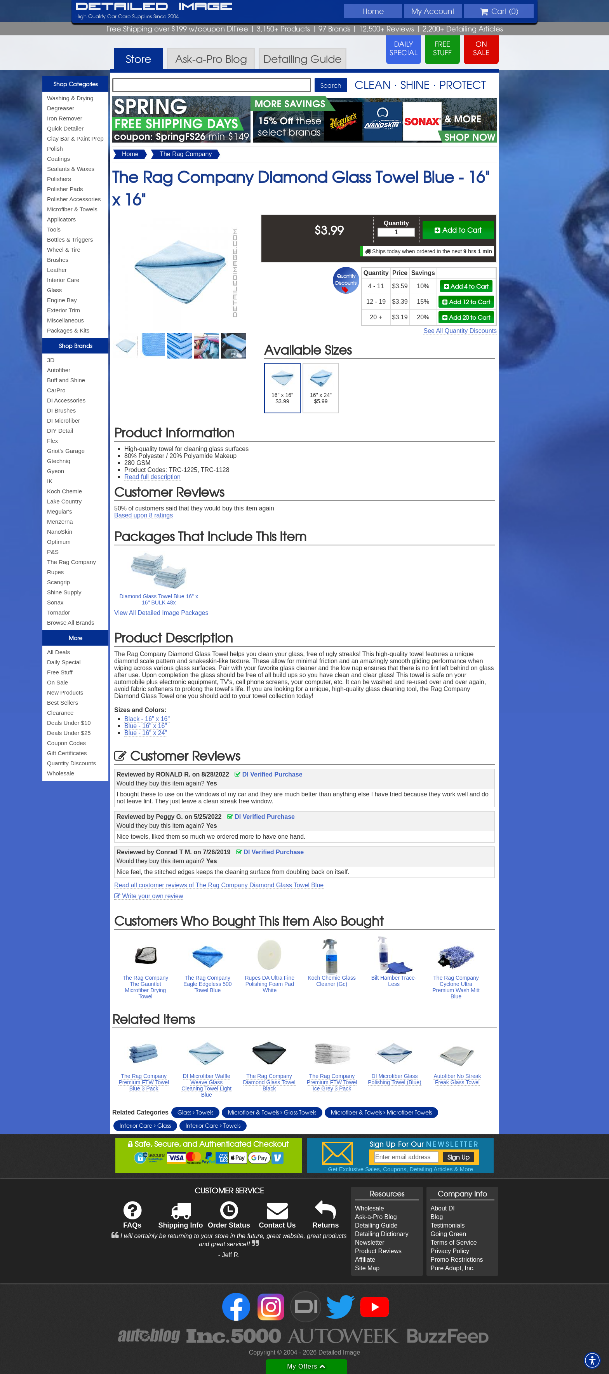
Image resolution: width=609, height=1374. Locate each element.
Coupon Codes (66, 743)
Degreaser (60, 108)
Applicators (61, 219)
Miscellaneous (65, 320)
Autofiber (58, 370)
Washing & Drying (70, 98)
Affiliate (365, 1259)
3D (50, 360)
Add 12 (466, 302)
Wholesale (60, 773)
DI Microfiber (63, 420)
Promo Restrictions (456, 1259)
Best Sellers (62, 702)
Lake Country (64, 501)
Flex (52, 440)
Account (433, 10)
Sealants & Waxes (70, 168)
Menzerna (60, 521)
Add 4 (466, 286)
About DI (442, 1208)
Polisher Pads (65, 189)
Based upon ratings (143, 515)
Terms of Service (453, 1242)
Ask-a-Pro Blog (376, 1217)
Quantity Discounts (71, 763)
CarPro (56, 390)
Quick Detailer (65, 128)
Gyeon (55, 471)
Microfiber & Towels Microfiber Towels (381, 1112)
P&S (53, 552)
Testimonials (447, 1225)
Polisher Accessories (74, 199)
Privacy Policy (449, 1251)
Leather (57, 269)
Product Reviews (378, 1251)
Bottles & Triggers (70, 239)
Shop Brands (75, 346)
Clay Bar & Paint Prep (75, 138)
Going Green (448, 1234)
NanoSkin (59, 531)
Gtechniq (58, 461)
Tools (54, 229)
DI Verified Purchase (268, 774)
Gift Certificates (67, 753)
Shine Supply (64, 592)
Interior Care (63, 280)
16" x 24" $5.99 (321, 385)
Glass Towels (195, 1112)
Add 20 (466, 317)
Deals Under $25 (69, 733)
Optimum (59, 541)
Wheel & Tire (63, 249)
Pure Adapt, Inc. (452, 1268)
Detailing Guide (376, 1225)
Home (373, 10)
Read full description (152, 477)
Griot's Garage (66, 451)
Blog (436, 1217)
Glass (54, 290)
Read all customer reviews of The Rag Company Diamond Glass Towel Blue (219, 885)
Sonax (55, 602)
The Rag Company (71, 562)
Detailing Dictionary (382, 1234)
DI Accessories (66, 400)
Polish (55, 148)
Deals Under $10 (69, 722)
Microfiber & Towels (72, 209)
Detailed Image (154, 7)
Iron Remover (64, 118)
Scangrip (58, 582)
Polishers (59, 179)
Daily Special (64, 662)
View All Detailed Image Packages (161, 613)
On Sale (57, 682)
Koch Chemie (64, 491)
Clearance (60, 712)
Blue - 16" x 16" (145, 726)
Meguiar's (59, 511)
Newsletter (370, 1242)
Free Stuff (60, 672)
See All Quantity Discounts (460, 330)
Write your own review (148, 896)
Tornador (58, 612)
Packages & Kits (68, 330)
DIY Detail (60, 430)
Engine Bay (62, 300)
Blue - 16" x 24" (145, 733)
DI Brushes (61, 410)
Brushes (57, 259)
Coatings (58, 158)
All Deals (58, 652)
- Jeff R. (229, 1255)
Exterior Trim (63, 310)
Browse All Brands (70, 622)
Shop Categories (75, 84)
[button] (592, 1360)
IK (49, 481)
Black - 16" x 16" (147, 719)
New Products (65, 692)
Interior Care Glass (145, 1125)
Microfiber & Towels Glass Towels (272, 1112)
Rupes (55, 572)
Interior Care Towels (213, 1125)
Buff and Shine (66, 380)
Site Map (367, 1268)
